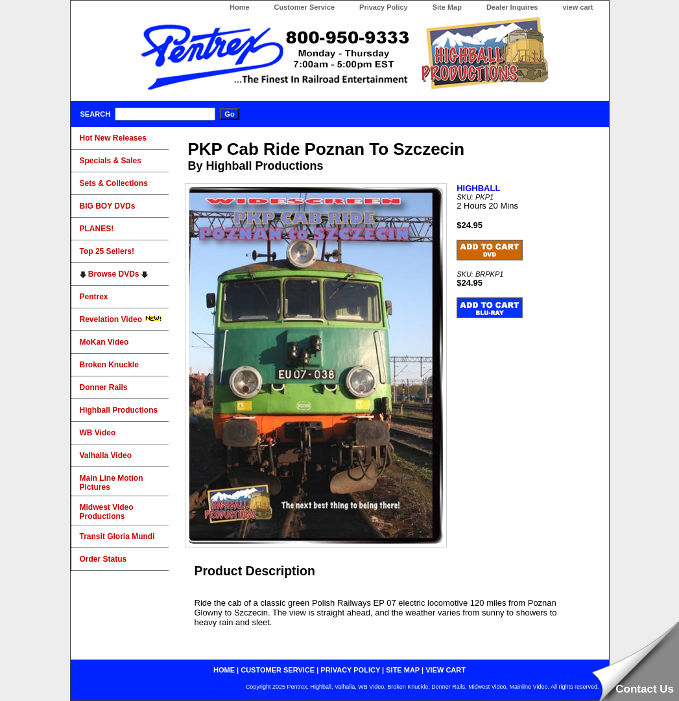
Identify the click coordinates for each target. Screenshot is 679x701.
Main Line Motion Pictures (111, 483)
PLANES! (97, 228)
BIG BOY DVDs (108, 206)
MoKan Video (104, 342)
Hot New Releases (113, 138)
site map (403, 670)
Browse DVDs (114, 274)
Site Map (447, 7)
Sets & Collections (114, 183)
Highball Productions (119, 410)
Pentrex (94, 296)
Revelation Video (121, 319)
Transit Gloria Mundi (117, 536)
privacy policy (350, 670)
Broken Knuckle (109, 364)
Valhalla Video (106, 455)
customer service (278, 670)
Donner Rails (104, 387)
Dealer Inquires (512, 7)
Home (240, 7)
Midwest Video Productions (107, 512)
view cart (577, 7)
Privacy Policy (383, 7)
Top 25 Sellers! (107, 251)
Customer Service (304, 7)
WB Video (98, 432)
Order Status (103, 559)
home (224, 670)
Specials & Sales (110, 160)
